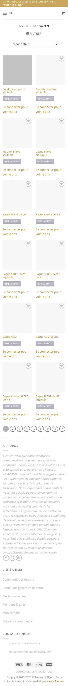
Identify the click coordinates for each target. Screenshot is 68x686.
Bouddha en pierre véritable (14, 91)
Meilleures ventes (14, 596)
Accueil (23, 26)
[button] (5, 13)
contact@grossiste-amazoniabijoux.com (30, 552)
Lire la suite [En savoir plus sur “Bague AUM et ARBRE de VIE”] (11, 406)
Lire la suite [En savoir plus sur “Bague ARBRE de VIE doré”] (45, 283)
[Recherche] (10, 13)
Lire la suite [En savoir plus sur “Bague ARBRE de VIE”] (45, 221)
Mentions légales (14, 605)
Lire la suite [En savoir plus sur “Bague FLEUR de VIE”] (11, 221)
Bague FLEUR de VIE (14, 214)
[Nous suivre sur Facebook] (6, 558)
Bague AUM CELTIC (47, 336)
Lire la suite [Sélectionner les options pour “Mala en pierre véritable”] (11, 161)
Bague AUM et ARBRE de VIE (15, 398)
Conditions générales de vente (23, 588)
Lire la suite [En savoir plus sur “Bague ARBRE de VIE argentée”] (11, 283)
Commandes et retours (18, 580)
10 (55, 428)
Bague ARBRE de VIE (48, 214)
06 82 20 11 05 (16, 643)
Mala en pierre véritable (11, 153)
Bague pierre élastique (43, 153)
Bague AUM (10, 336)
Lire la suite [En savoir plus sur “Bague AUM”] (11, 343)
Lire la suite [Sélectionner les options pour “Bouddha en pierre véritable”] (11, 98)
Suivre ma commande (17, 621)
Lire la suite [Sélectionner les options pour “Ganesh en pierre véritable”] (45, 98)
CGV (50, 671)
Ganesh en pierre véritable (46, 91)
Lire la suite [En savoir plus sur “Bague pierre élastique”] (45, 161)
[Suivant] (62, 429)
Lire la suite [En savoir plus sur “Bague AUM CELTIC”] (45, 343)
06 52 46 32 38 (32, 643)
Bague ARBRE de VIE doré (48, 275)
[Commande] (34, 44)
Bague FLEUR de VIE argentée (47, 398)
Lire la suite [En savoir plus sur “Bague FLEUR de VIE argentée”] (45, 406)
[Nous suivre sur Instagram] (12, 558)
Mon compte (11, 613)
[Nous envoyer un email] (19, 558)
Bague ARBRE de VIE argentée (15, 275)
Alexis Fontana (55, 681)
